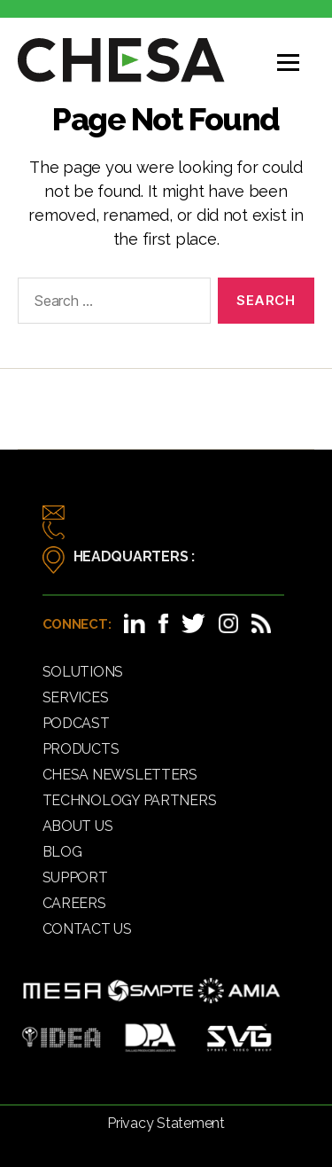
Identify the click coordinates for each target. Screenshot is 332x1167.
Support (75, 877)
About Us (77, 826)
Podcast (76, 723)
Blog (62, 851)
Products (81, 748)
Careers (74, 903)
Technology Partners (129, 800)
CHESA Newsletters (119, 774)
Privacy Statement (165, 1123)
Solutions (83, 671)
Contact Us (87, 928)
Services (75, 697)
